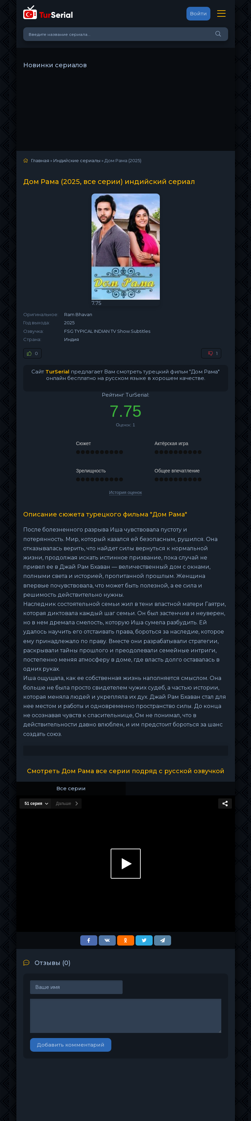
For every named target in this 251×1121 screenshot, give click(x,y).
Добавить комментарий (70, 1044)
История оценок (125, 492)
